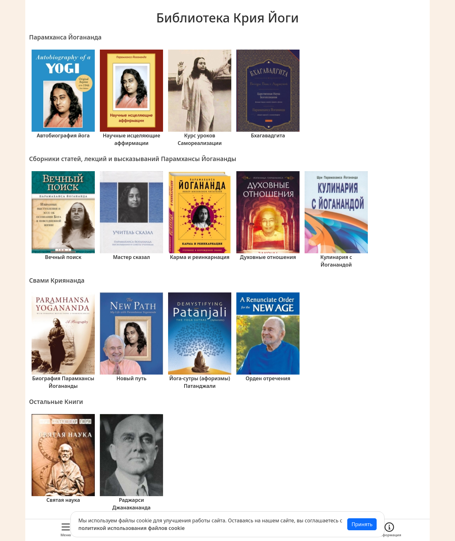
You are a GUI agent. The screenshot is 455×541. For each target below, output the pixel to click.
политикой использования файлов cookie (131, 528)
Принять (362, 524)
